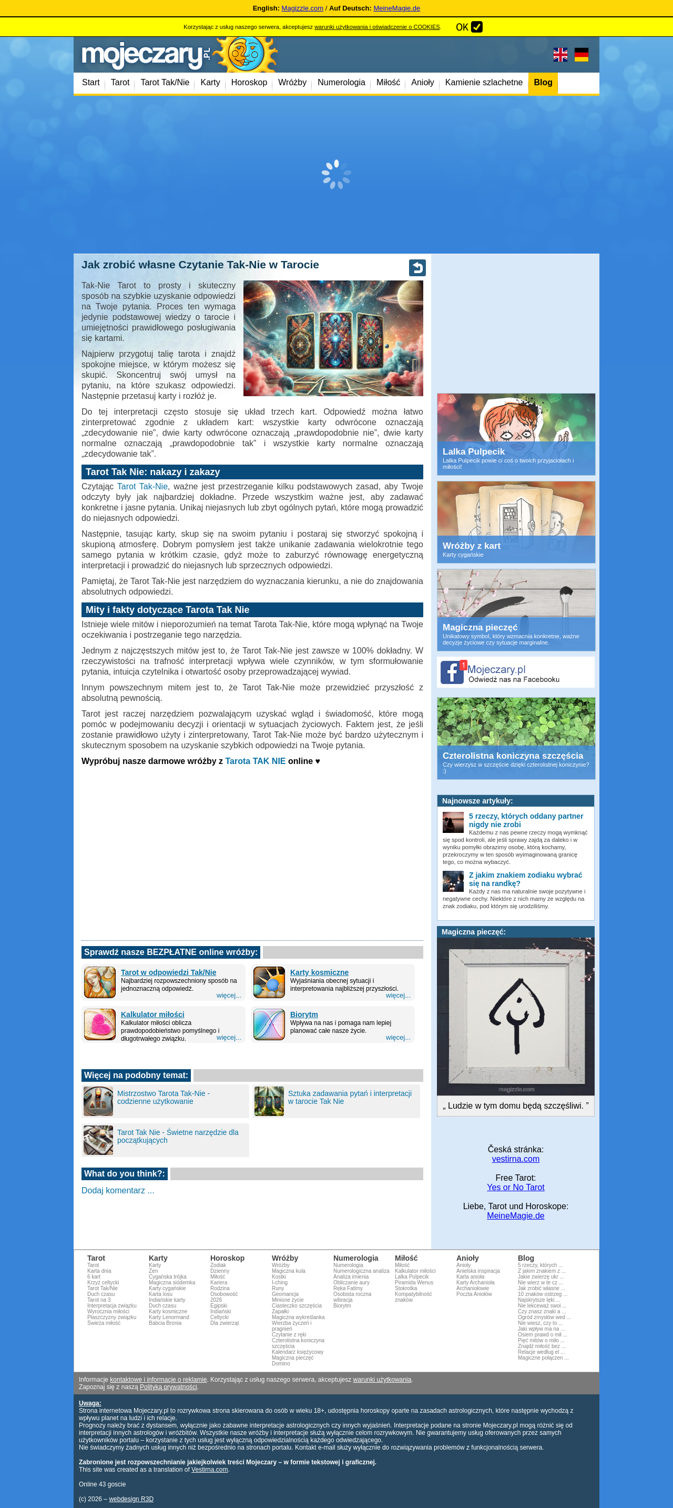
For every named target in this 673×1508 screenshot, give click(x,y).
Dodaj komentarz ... (118, 1190)
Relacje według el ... (541, 1352)
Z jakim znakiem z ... (542, 1271)
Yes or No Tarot (515, 1187)
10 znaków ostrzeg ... (543, 1294)
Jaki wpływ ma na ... (541, 1329)
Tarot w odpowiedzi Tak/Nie (169, 972)
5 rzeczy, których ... (540, 1265)
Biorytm (304, 1014)
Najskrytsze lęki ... (539, 1300)
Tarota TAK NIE (256, 761)
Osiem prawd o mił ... (542, 1335)
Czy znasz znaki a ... (542, 1311)
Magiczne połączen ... (543, 1358)
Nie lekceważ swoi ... (542, 1306)
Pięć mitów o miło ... (541, 1340)
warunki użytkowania (382, 1379)
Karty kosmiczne (319, 972)
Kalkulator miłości (153, 1014)
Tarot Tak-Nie (142, 486)
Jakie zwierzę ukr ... (541, 1277)
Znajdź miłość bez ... (542, 1346)
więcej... (229, 995)
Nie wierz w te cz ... (540, 1282)
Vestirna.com (209, 1469)
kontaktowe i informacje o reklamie (158, 1379)
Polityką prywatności (168, 1387)
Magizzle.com (302, 8)
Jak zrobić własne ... (541, 1288)
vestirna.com (516, 1158)
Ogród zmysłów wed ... (544, 1317)
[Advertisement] (336, 174)
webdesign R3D (131, 1499)
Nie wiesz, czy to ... (540, 1323)
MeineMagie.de (396, 8)
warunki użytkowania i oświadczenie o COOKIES (377, 27)
